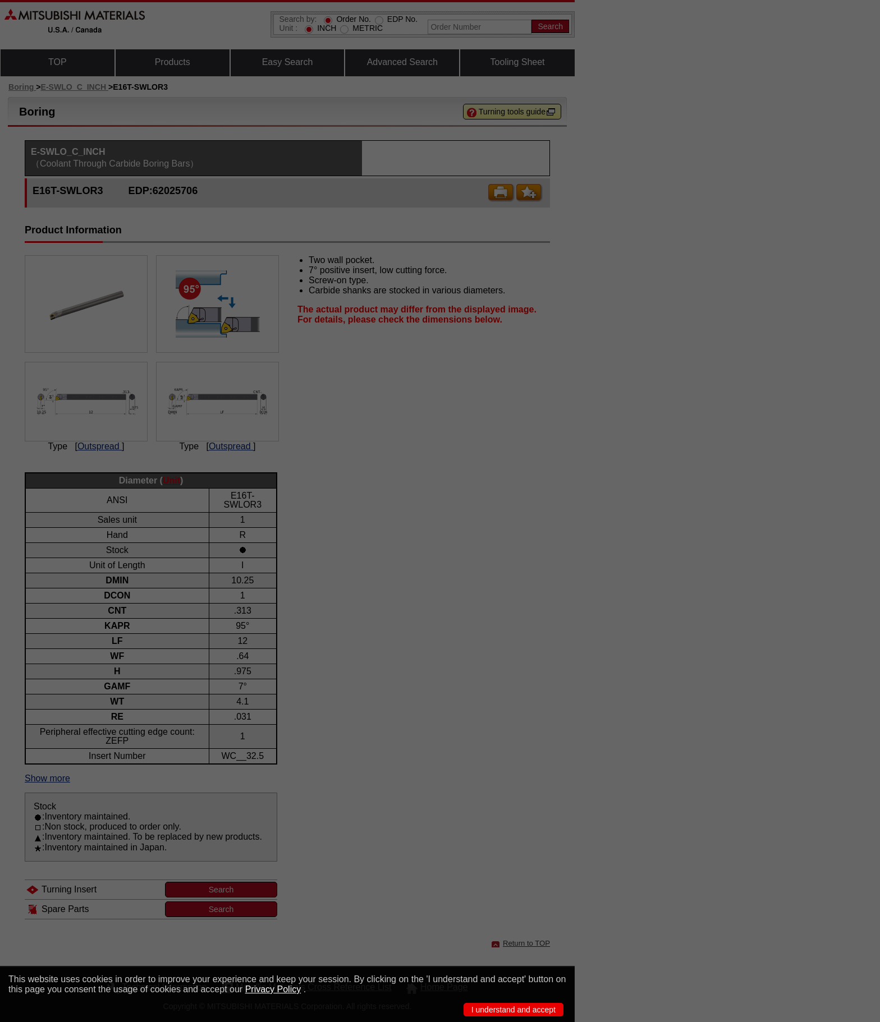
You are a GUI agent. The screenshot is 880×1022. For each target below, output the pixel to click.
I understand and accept (513, 1009)
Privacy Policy (273, 989)
